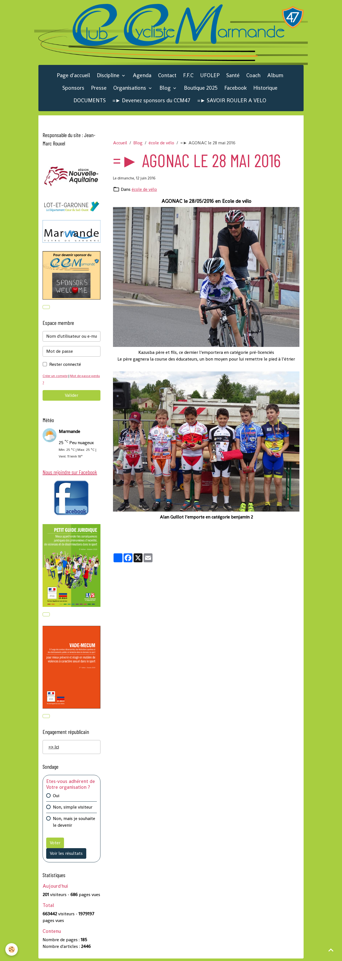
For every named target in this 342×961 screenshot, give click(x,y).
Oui (56, 798)
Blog (165, 89)
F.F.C (188, 76)
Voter (55, 845)
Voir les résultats (66, 855)
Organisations (130, 89)
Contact (167, 76)
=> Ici (53, 749)
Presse (99, 89)
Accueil (120, 144)
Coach (253, 76)
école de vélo (161, 144)
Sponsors (73, 89)
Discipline (109, 76)
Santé (233, 76)
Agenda (142, 76)
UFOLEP (210, 76)
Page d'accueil (73, 76)
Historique (265, 89)
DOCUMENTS (89, 101)
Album (275, 76)
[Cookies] (12, 949)
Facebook (235, 89)
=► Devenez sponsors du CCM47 (151, 101)
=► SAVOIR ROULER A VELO (232, 101)
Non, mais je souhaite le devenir (74, 824)
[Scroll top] (331, 950)
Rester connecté (65, 366)
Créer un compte (56, 377)
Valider (71, 397)
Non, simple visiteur (72, 809)
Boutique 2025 (201, 89)
